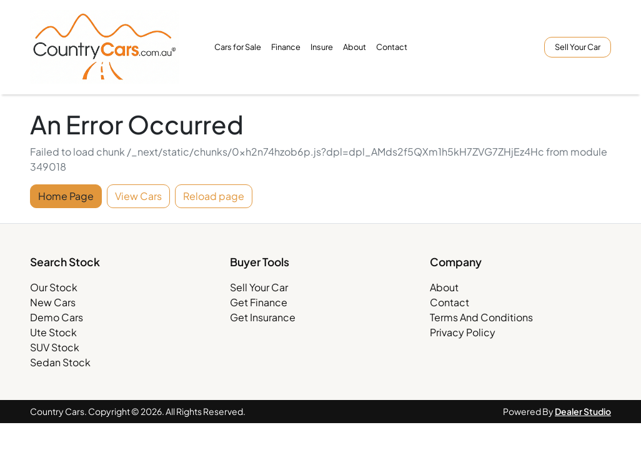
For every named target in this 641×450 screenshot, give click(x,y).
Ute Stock (53, 332)
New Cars (53, 302)
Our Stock (53, 287)
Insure (322, 47)
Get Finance (258, 302)
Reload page (213, 195)
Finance (286, 47)
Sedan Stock (60, 362)
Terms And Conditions (481, 317)
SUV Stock (54, 347)
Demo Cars (56, 317)
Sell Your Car (577, 47)
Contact (391, 47)
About (354, 47)
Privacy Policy (462, 332)
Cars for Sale (237, 47)
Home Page (66, 195)
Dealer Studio (583, 411)
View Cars (138, 195)
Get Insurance (263, 317)
